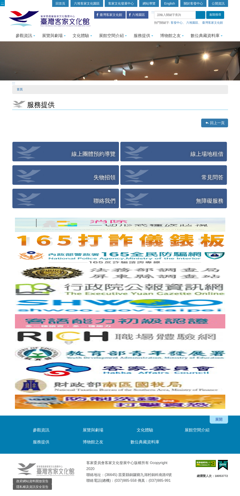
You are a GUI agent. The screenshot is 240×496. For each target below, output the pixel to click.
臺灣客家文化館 (212, 22)
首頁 (20, 89)
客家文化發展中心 (121, 3)
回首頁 (60, 3)
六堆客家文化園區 (87, 3)
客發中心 (177, 22)
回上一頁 (217, 123)
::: (2, 3)
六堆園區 (192, 22)
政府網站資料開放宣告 (32, 481)
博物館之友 (172, 35)
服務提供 (143, 35)
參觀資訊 (25, 35)
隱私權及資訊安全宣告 (32, 487)
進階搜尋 (215, 14)
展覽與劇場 (54, 35)
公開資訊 (218, 3)
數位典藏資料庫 (207, 35)
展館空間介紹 (113, 35)
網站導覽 (149, 3)
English (169, 3)
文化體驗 (82, 35)
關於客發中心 (193, 3)
